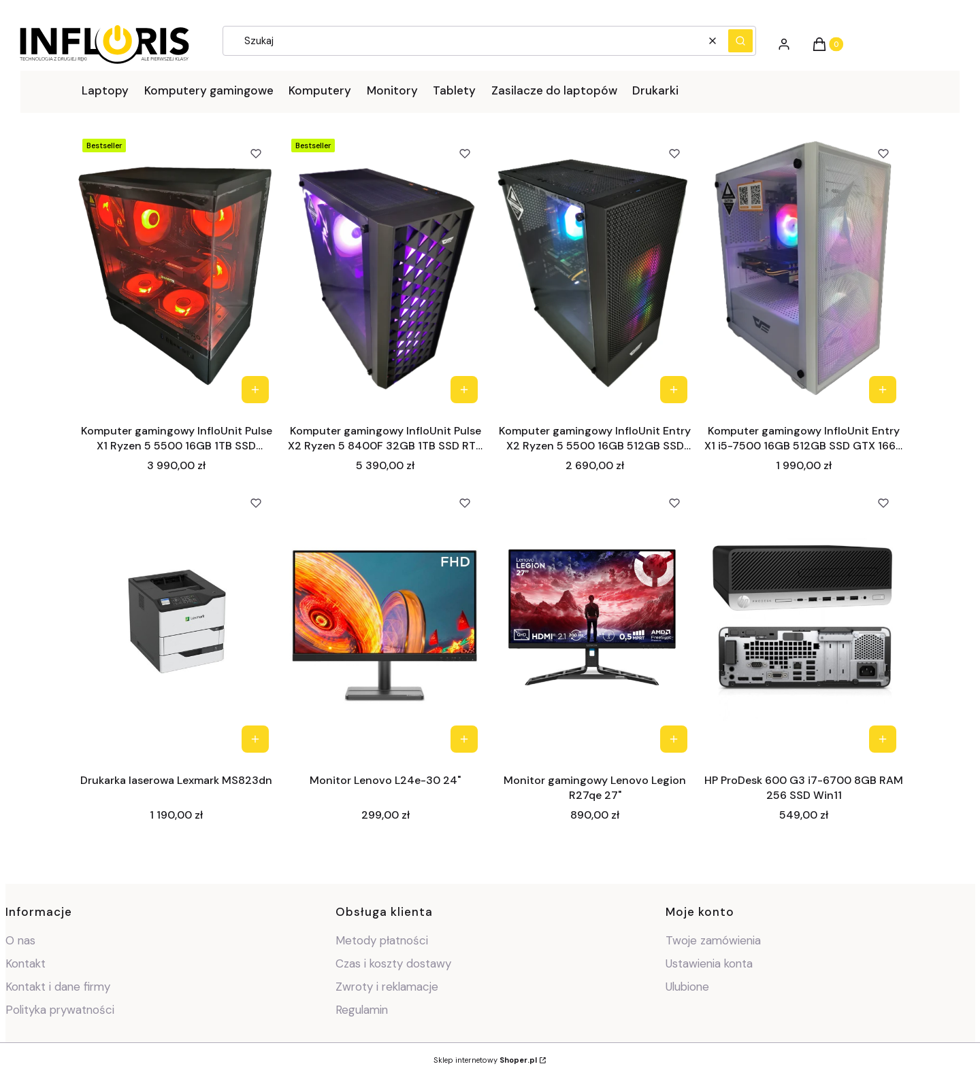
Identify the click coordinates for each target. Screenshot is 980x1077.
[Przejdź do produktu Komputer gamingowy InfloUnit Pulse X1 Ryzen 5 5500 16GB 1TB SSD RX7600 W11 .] (176, 272)
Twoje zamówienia (713, 940)
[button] (740, 40)
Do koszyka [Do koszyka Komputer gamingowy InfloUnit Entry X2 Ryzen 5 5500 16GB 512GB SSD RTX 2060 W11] (673, 389)
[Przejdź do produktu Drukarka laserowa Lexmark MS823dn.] (176, 621)
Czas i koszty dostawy (393, 963)
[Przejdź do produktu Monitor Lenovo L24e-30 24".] (385, 621)
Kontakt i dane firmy (57, 986)
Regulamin (362, 1009)
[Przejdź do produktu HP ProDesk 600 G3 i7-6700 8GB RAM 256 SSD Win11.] (804, 621)
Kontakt (25, 963)
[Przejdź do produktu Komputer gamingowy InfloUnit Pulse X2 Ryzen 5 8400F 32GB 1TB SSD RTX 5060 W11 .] (385, 272)
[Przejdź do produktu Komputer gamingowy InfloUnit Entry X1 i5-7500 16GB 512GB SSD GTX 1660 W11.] (804, 272)
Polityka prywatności (59, 1009)
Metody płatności (382, 940)
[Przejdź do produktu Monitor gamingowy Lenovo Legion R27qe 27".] (595, 621)
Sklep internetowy (485, 1060)
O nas (20, 940)
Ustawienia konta (709, 963)
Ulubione (687, 986)
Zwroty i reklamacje (387, 986)
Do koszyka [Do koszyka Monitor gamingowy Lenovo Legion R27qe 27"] (673, 739)
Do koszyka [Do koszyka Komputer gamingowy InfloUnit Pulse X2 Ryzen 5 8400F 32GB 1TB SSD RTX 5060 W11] (464, 389)
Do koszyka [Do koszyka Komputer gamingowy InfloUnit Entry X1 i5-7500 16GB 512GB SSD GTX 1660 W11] (882, 389)
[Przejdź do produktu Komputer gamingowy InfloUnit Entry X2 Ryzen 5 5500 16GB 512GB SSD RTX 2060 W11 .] (595, 272)
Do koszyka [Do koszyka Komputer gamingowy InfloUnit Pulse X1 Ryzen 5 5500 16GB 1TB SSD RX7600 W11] (254, 389)
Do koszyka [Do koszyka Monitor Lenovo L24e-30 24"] (464, 739)
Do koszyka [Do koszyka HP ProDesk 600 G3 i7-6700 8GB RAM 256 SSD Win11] (882, 739)
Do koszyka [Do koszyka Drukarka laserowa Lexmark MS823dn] (254, 739)
